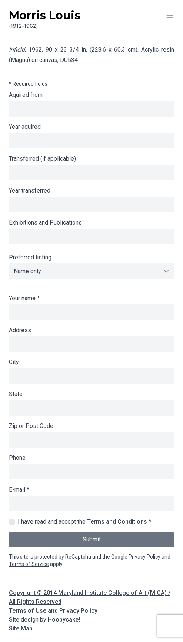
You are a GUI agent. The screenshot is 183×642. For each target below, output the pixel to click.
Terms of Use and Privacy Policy (53, 610)
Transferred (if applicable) (42, 158)
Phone (17, 457)
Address (20, 330)
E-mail (19, 489)
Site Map (21, 628)
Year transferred (29, 190)
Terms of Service (29, 564)
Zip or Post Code (31, 425)
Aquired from (26, 94)
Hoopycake (63, 619)
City (14, 362)
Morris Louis (91, 19)
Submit (92, 539)
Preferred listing (30, 257)
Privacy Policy (144, 557)
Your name (24, 298)
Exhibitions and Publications (45, 222)
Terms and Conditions (117, 521)
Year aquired (25, 126)
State (16, 393)
